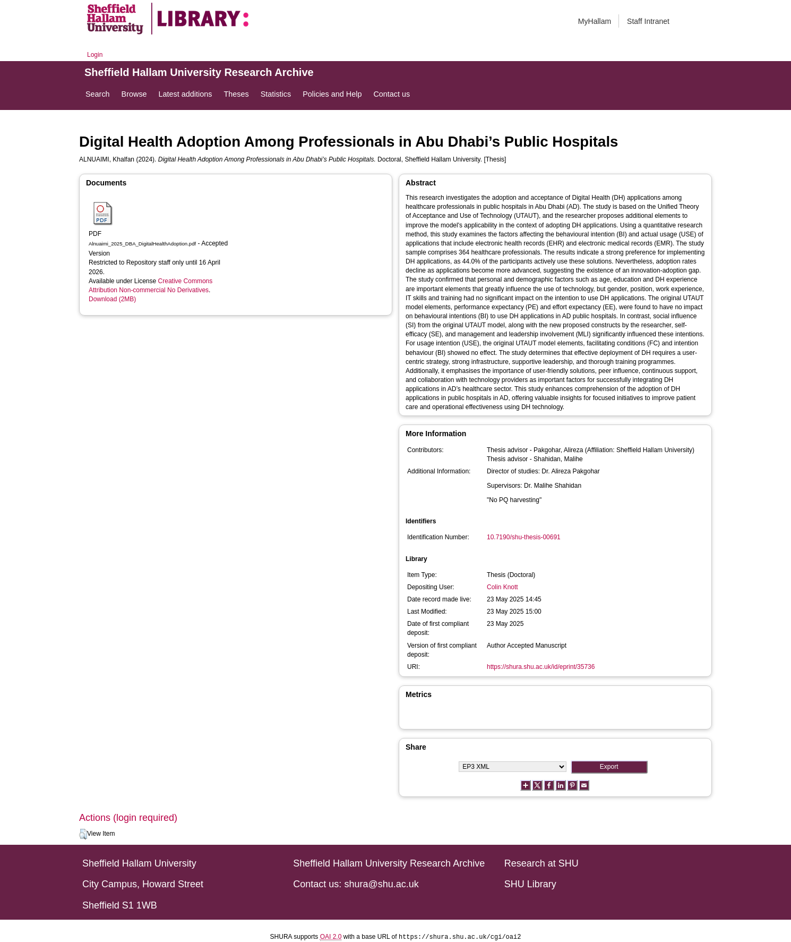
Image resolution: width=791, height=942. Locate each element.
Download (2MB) (112, 299)
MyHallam (594, 21)
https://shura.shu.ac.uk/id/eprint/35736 (541, 667)
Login (94, 54)
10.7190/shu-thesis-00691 (524, 537)
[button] (83, 834)
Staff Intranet (648, 21)
